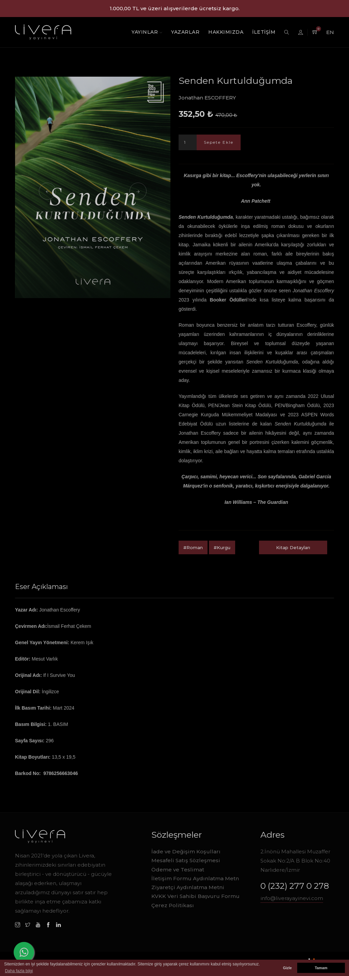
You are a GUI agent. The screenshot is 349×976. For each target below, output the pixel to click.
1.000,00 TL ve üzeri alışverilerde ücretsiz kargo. (175, 8)
